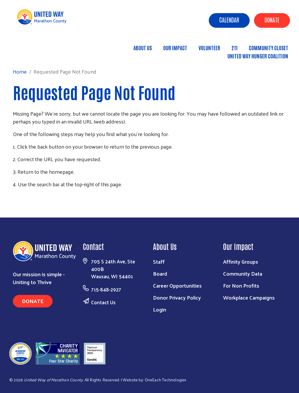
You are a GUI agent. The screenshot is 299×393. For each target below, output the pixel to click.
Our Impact (175, 47)
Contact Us (103, 302)
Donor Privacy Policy (177, 297)
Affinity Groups (240, 261)
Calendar (229, 19)
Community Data (242, 273)
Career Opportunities (177, 285)
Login (159, 309)
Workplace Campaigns (249, 297)
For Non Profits (241, 285)
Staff (159, 261)
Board (160, 273)
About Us (142, 47)
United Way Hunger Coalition (257, 55)
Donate (272, 19)
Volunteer (209, 47)
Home (35, 53)
